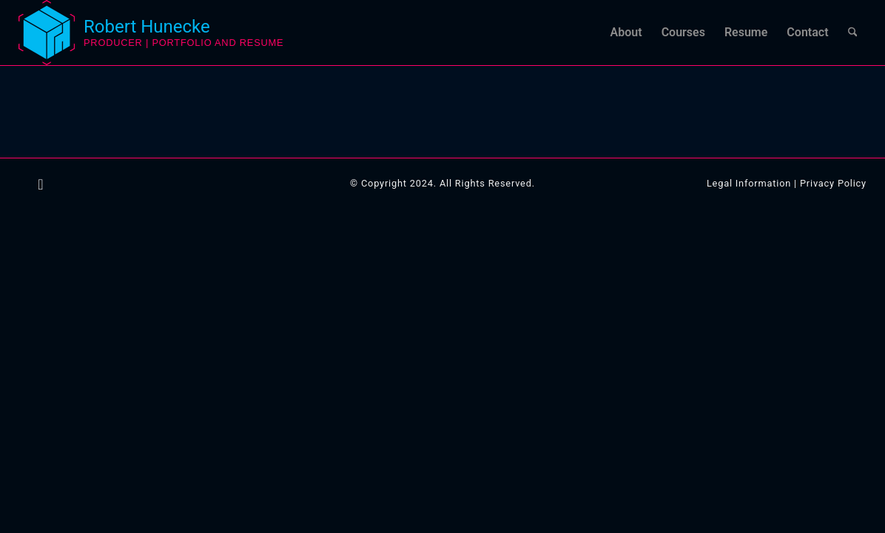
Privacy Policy (833, 183)
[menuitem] (626, 32)
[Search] (852, 32)
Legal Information (749, 183)
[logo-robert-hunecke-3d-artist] (46, 32)
